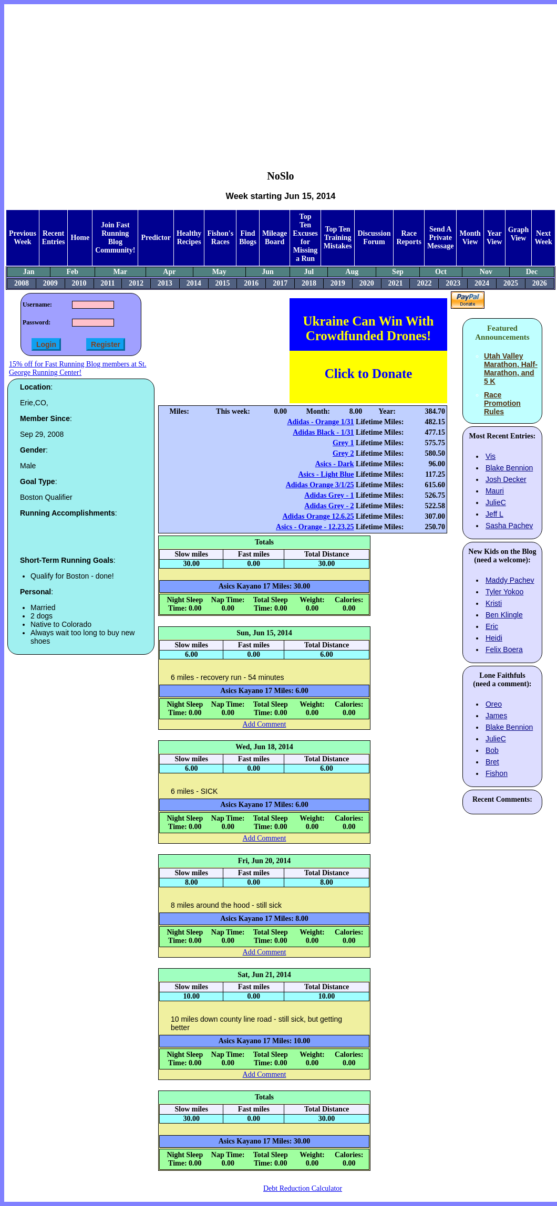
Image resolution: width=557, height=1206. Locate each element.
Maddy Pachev (510, 580)
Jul (309, 272)
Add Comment (264, 724)
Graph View (518, 234)
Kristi (494, 603)
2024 (482, 283)
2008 (21, 283)
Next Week (543, 237)
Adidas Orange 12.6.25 (318, 516)
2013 (165, 283)
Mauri (495, 491)
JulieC (496, 502)
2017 (280, 283)
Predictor (156, 238)
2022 (424, 283)
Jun (268, 272)
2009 (50, 283)
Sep (398, 272)
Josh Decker (506, 479)
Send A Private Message (440, 237)
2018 (309, 283)
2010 (79, 283)
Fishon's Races (220, 237)
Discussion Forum (373, 237)
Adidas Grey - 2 (329, 506)
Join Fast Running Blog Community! (115, 237)
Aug (351, 272)
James (496, 715)
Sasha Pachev (509, 525)
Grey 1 (343, 443)
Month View (469, 237)
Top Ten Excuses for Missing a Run (305, 238)
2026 (539, 283)
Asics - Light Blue (326, 474)
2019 (338, 283)
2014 (194, 283)
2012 (136, 283)
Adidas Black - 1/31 (323, 432)
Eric (492, 626)
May (219, 272)
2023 (453, 283)
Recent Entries (53, 237)
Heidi (494, 638)
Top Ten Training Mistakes (338, 237)
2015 (222, 283)
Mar (120, 272)
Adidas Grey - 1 (329, 495)
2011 (107, 283)
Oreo (494, 704)
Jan (29, 272)
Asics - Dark (334, 464)
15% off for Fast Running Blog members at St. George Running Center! (77, 368)
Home (79, 238)
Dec (532, 272)
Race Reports (408, 237)
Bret (492, 762)
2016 (251, 283)
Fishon (497, 773)
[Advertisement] (280, 79)
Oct (441, 272)
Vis (491, 456)
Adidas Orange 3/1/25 (320, 485)
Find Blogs (247, 237)
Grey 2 (343, 453)
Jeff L (494, 514)
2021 (395, 283)
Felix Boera (504, 649)
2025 (510, 283)
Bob (492, 750)
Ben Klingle (504, 615)
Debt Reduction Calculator (302, 1188)
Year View (494, 237)
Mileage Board (274, 237)
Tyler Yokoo (504, 592)
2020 (366, 283)
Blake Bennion (509, 468)
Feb (73, 272)
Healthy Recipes (189, 237)
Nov (486, 272)
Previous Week (22, 237)
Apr (169, 272)
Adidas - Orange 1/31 (320, 422)
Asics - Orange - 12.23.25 (315, 527)
